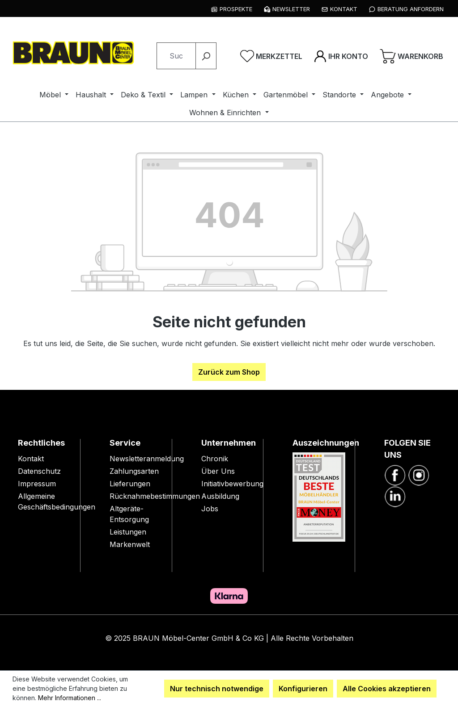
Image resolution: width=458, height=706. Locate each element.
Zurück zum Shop (229, 372)
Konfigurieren (303, 688)
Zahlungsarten (134, 471)
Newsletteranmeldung (147, 458)
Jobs (209, 508)
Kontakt (31, 458)
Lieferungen (130, 483)
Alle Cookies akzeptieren (387, 688)
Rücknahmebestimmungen (155, 496)
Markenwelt (130, 544)
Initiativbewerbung (232, 483)
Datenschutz (39, 471)
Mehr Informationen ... (69, 698)
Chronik (214, 458)
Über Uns (218, 471)
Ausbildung (220, 496)
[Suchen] (205, 55)
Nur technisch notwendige (216, 688)
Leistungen (128, 531)
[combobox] (176, 55)
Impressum (37, 483)
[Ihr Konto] (341, 55)
